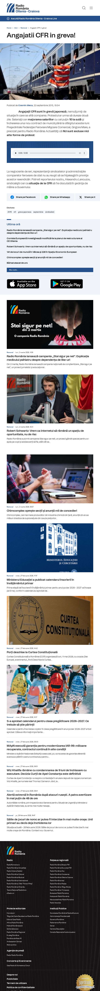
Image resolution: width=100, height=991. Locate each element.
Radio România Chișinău (16, 887)
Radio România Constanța (59, 874)
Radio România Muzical (15, 877)
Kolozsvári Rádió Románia (59, 896)
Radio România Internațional (17, 880)
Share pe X (89, 197)
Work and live (11, 945)
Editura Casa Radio (14, 919)
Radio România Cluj (57, 871)
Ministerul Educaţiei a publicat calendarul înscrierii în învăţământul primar (50, 557)
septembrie (38, 212)
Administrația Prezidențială (60, 916)
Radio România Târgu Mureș (60, 887)
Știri (16, 28)
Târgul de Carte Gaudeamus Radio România (23, 916)
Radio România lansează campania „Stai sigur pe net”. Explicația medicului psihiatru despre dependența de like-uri (50, 232)
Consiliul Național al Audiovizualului (62, 932)
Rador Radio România (15, 955)
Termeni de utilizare (17, 983)
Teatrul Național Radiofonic (17, 890)
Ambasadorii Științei (14, 941)
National (24, 28)
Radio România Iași (57, 880)
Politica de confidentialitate (21, 987)
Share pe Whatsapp (60, 197)
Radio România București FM (60, 868)
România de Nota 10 (14, 938)
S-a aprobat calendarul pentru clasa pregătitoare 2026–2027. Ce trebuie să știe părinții (50, 699)
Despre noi (12, 975)
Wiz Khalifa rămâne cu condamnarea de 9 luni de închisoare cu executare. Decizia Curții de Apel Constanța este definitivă (50, 772)
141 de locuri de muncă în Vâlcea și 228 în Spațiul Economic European (50, 252)
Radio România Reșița (58, 884)
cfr (15, 212)
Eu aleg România (13, 935)
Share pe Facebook (26, 197)
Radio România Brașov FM (59, 865)
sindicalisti (49, 212)
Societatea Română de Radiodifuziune (64, 913)
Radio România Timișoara (59, 890)
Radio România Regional (16, 932)
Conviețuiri (11, 913)
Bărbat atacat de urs (50, 263)
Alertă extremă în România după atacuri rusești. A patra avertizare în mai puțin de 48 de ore (50, 797)
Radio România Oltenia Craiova (61, 877)
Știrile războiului (12, 929)
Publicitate (12, 979)
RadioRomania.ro (13, 865)
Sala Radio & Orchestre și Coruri (18, 965)
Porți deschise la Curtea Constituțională (50, 628)
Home (9, 28)
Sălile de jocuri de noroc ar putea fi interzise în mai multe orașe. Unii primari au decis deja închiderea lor (50, 821)
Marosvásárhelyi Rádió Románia (62, 899)
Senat (52, 926)
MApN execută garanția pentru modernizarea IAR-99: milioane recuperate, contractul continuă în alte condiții (50, 747)
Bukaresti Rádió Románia (59, 893)
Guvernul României (57, 919)
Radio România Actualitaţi (16, 868)
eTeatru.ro (10, 893)
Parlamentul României (58, 922)
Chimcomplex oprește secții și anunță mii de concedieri (50, 257)
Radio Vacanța (55, 903)
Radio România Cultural (15, 874)
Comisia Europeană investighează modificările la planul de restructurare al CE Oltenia (50, 240)
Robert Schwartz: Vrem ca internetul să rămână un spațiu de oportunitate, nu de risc (50, 246)
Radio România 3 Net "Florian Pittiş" (20, 884)
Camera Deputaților (57, 929)
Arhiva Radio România (15, 922)
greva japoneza (24, 212)
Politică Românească (14, 926)
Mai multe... (13, 270)
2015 (10, 212)
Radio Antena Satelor (14, 871)
